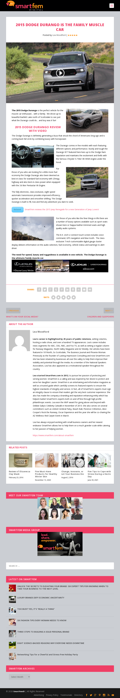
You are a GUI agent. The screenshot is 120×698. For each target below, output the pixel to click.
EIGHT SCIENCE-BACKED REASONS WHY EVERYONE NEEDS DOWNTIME (50, 643)
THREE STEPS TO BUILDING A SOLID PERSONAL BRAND (43, 631)
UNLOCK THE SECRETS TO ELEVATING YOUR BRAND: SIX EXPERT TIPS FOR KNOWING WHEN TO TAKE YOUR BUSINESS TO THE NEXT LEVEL (62, 587)
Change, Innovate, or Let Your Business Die (72, 472)
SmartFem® (19, 691)
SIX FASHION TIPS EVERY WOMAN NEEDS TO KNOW (41, 620)
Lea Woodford (59, 35)
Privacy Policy (52, 695)
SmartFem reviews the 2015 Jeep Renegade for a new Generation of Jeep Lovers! (62, 209)
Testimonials (66, 695)
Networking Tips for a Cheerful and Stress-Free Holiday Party (47, 654)
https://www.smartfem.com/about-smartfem (53, 435)
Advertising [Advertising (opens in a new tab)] (39, 695)
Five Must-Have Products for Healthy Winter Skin (46, 474)
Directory (78, 695)
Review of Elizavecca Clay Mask (19, 472)
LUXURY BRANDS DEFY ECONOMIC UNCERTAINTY (40, 597)
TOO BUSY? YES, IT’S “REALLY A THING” (36, 609)
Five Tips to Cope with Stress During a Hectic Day (99, 474)
